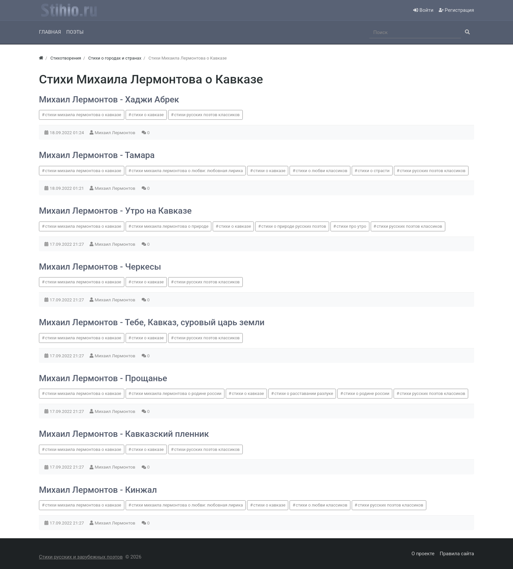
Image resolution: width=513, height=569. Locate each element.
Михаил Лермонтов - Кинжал (98, 490)
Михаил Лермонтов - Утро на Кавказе (115, 211)
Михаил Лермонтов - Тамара (97, 155)
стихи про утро (351, 226)
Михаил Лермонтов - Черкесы (100, 267)
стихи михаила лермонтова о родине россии (176, 393)
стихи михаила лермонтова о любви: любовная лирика (187, 170)
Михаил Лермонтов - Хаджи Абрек (109, 99)
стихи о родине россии (366, 393)
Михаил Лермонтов (115, 132)
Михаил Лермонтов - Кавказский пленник (124, 434)
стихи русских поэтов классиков (206, 114)
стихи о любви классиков (321, 170)
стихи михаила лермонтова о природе (170, 226)
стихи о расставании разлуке (303, 393)
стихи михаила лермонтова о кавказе (83, 114)
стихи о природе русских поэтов (293, 226)
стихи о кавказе (148, 114)
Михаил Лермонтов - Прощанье (103, 378)
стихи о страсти (373, 170)
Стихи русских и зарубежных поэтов (81, 557)
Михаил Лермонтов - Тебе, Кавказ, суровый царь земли (152, 322)
